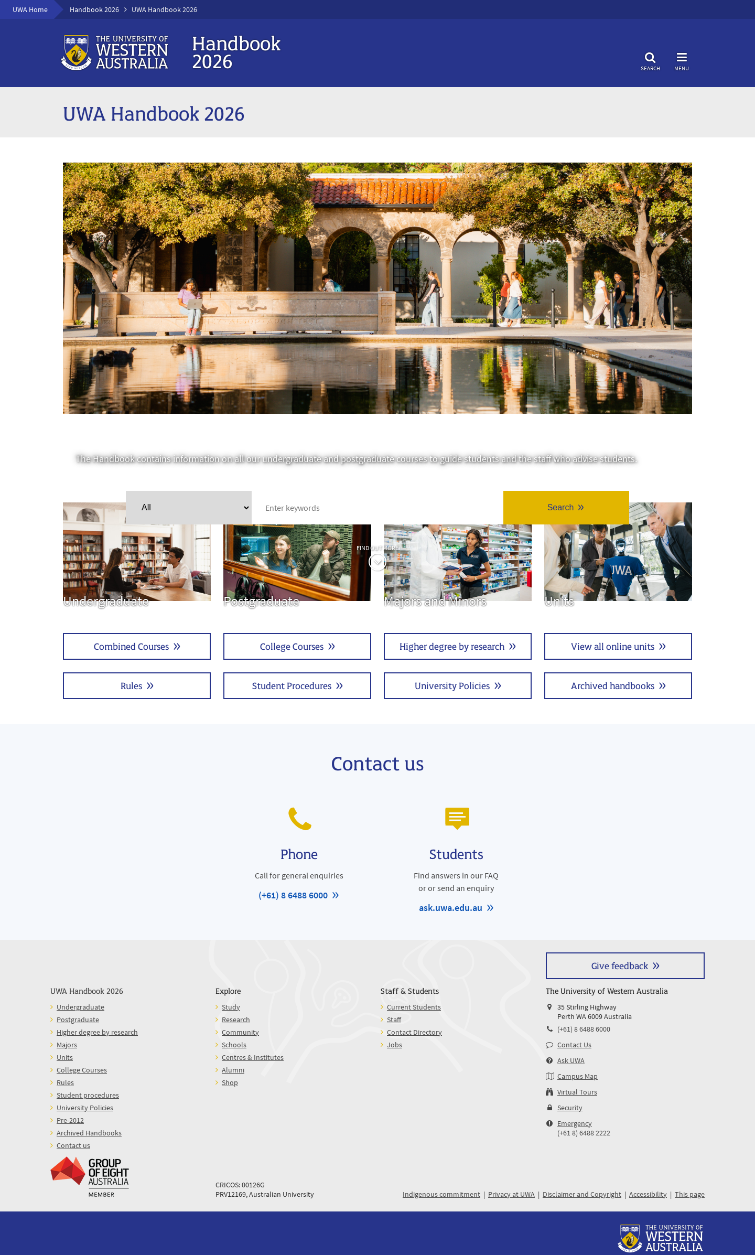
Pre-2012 (70, 1120)
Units (618, 555)
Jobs (394, 1044)
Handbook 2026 (94, 9)
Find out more (377, 548)
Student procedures (88, 1095)
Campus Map (577, 1076)
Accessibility (648, 1194)
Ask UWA (571, 1060)
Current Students (414, 1007)
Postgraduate (297, 555)
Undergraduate (137, 555)
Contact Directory (414, 1032)
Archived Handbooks (89, 1133)
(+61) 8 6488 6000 (293, 895)
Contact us (73, 1145)
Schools (234, 1044)
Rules (131, 685)
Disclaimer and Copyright (582, 1194)
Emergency (574, 1123)
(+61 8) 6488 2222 (583, 1133)
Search (650, 60)
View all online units (612, 646)
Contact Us (574, 1044)
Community (240, 1032)
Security (570, 1107)
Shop (230, 1082)
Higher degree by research (452, 646)
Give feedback (619, 965)
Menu (681, 60)
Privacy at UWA (511, 1194)
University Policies (452, 685)
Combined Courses (131, 646)
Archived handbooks (612, 685)
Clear (242, 507)
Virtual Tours (577, 1092)
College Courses (291, 646)
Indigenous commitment (441, 1194)
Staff (394, 1019)
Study (231, 1007)
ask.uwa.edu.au (450, 908)
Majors (67, 1044)
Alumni (233, 1070)
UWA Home (30, 9)
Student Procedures (291, 685)
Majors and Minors (458, 555)
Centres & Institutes (253, 1057)
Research (236, 1019)
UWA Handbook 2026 (86, 990)
